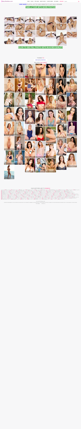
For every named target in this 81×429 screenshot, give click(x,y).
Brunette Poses (4, 346)
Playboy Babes (50, 1)
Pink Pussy (3, 338)
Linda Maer (3, 340)
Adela (15, 342)
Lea (9, 339)
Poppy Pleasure (52, 337)
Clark (11, 341)
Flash (36, 337)
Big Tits (34, 339)
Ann (49, 345)
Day (2, 344)
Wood (3, 343)
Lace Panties (58, 339)
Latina (48, 342)
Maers (18, 344)
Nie (16, 345)
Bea (67, 337)
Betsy (41, 340)
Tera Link (13, 337)
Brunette (9, 344)
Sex (52, 346)
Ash (9, 342)
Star (73, 341)
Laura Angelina (38, 343)
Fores (18, 341)
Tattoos (25, 344)
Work (59, 346)
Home (28, 1)
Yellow (71, 345)
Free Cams (37, 1)
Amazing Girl (4, 341)
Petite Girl (59, 344)
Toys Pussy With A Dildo (20, 338)
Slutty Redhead (57, 338)
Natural (9, 343)
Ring (66, 344)
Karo (60, 341)
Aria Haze (26, 339)
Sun (43, 345)
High (61, 342)
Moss (36, 342)
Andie (6, 337)
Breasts (34, 340)
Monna (40, 344)
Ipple (2, 345)
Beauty (26, 340)
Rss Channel (38, 351)
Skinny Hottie (68, 343)
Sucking (73, 344)
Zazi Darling (45, 346)
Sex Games (56, 1)
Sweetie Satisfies (39, 338)
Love (28, 345)
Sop (54, 340)
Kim (75, 342)
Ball (22, 342)
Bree (30, 343)
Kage (67, 341)
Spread (9, 345)
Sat (46, 343)
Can (2, 342)
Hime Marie (23, 4)
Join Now (61, 1)
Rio (52, 344)
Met (17, 343)
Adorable (25, 341)
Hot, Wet (32, 344)
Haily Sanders (14, 346)
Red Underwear (67, 339)
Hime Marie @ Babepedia (40, 88)
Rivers (55, 342)
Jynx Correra (49, 338)
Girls (41, 342)
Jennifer (29, 342)
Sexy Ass (36, 345)
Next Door (63, 345)
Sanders (61, 340)
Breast (33, 341)
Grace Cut (11, 340)
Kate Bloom (36, 346)
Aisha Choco (28, 337)
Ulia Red (19, 340)
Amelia (20, 337)
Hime (54, 341)
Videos (32, 1)
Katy (23, 343)
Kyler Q (41, 339)
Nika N (75, 337)
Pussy (60, 337)
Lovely (68, 342)
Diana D (69, 340)
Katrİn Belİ (30, 338)
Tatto (47, 341)
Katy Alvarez (49, 339)
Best (22, 345)
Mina (11, 338)
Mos (29, 346)
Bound (40, 341)
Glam (56, 345)
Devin (48, 340)
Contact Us (43, 351)
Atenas (46, 344)
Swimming (43, 337)
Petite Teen (18, 339)
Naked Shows (43, 1)
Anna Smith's (67, 338)
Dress (60, 343)
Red (52, 343)
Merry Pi (22, 346)
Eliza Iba (3, 339)
